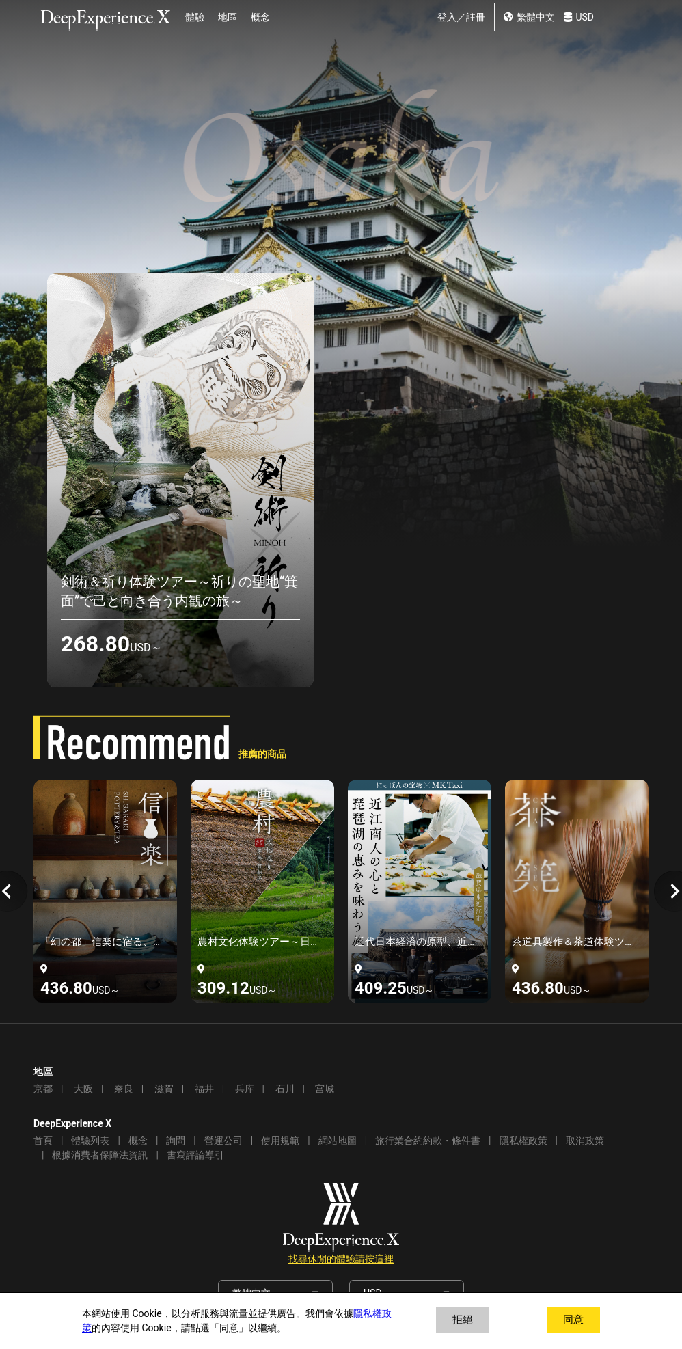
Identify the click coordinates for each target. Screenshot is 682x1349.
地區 (227, 17)
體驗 (194, 17)
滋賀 (164, 1089)
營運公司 (223, 1141)
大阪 (83, 1089)
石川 (285, 1089)
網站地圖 (337, 1141)
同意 (573, 1319)
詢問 (175, 1141)
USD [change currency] (579, 17)
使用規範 (280, 1141)
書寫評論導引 (195, 1155)
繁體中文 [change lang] (529, 17)
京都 (43, 1089)
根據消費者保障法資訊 (100, 1155)
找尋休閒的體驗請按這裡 (341, 1259)
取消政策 (585, 1141)
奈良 (123, 1089)
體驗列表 (90, 1141)
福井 (204, 1089)
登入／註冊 (461, 17)
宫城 (324, 1089)
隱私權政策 (523, 1141)
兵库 (244, 1089)
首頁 (43, 1141)
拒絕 (462, 1319)
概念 (260, 17)
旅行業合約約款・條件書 (427, 1141)
